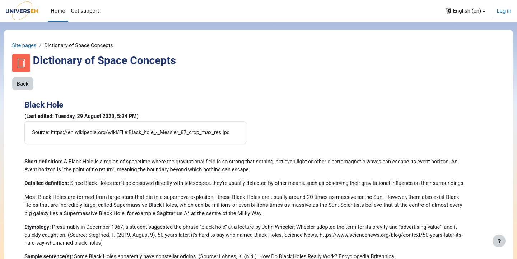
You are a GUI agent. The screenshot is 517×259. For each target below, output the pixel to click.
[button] (465, 11)
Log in (504, 11)
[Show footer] (499, 241)
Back (36, 84)
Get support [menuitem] (85, 11)
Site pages (38, 45)
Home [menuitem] (58, 11)
